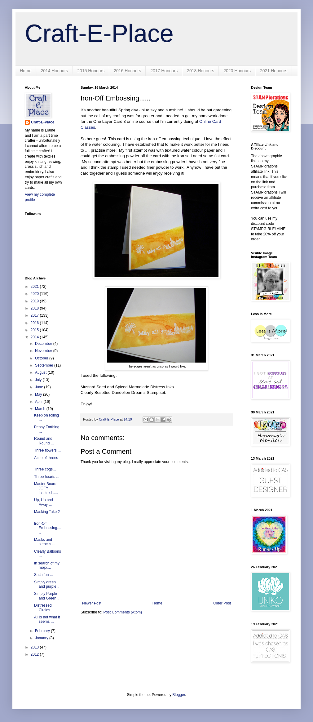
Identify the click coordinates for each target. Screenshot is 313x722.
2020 (35, 294)
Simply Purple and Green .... (47, 595)
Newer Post (91, 603)
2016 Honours (127, 70)
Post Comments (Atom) (122, 612)
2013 (35, 647)
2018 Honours (200, 70)
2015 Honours (90, 70)
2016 (35, 323)
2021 (35, 286)
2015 (35, 330)
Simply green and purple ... (47, 584)
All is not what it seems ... (47, 619)
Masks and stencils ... (44, 541)
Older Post (222, 603)
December (44, 343)
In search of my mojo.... (47, 565)
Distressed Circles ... (44, 607)
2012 (35, 654)
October (42, 358)
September (44, 365)
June (39, 387)
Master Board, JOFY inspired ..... (46, 488)
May (39, 394)
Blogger (178, 695)
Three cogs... (45, 469)
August (41, 372)
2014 (35, 337)
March (40, 409)
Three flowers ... (47, 450)
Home (25, 70)
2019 (35, 301)
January (42, 638)
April (39, 401)
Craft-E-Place (99, 33)
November (44, 351)
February (43, 631)
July (39, 380)
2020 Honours (237, 70)
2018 (35, 308)
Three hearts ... (46, 477)
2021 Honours (273, 70)
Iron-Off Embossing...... (47, 528)
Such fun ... (43, 575)
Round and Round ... (44, 440)
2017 (35, 315)
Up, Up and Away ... (43, 502)
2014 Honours (54, 70)
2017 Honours (164, 70)
